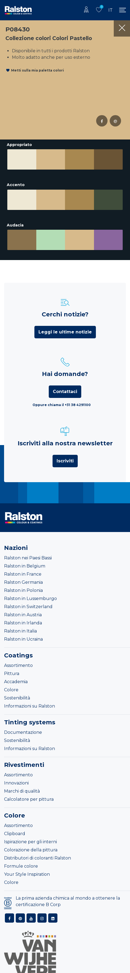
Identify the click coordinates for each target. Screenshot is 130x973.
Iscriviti (65, 451)
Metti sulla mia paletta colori (37, 70)
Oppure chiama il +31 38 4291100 (61, 395)
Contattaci (65, 382)
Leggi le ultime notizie (65, 322)
